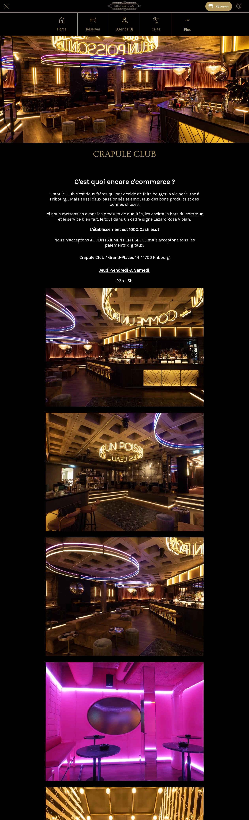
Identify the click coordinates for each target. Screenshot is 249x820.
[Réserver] (218, 6)
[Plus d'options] (187, 24)
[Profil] (238, 6)
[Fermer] (6, 6)
